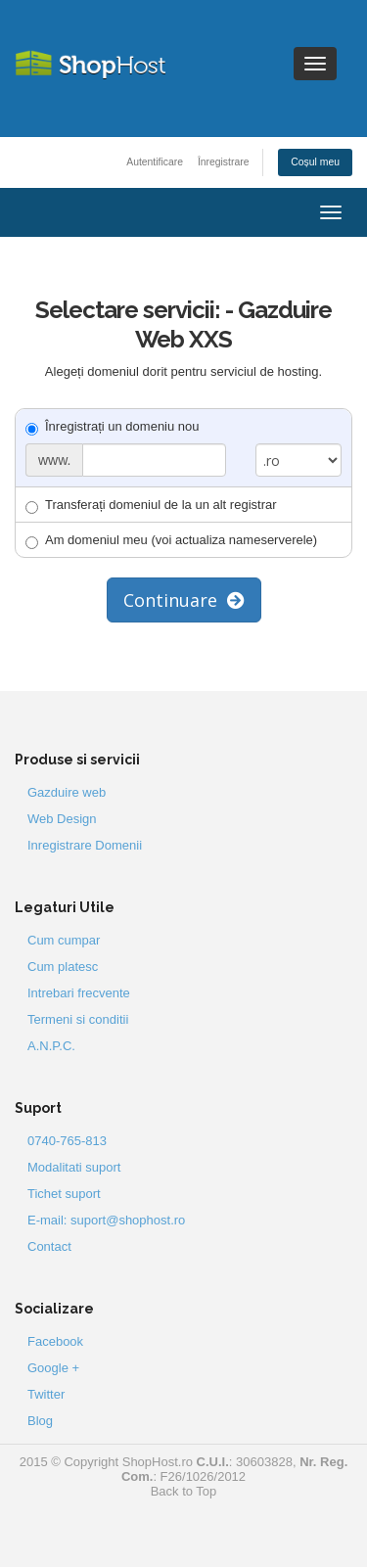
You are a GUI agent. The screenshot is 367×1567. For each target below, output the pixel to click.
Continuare (184, 600)
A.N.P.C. (51, 1045)
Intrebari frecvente (78, 993)
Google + (53, 1367)
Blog (40, 1420)
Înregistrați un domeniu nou (112, 427)
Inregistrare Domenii (84, 845)
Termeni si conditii (77, 1019)
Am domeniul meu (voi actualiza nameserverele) (171, 540)
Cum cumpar (63, 940)
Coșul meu (315, 162)
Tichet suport (64, 1193)
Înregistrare (224, 162)
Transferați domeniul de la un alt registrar (151, 505)
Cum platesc (62, 966)
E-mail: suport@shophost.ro (106, 1220)
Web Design (62, 818)
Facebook (55, 1341)
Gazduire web (66, 792)
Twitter (46, 1394)
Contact (49, 1246)
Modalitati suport (73, 1167)
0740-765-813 (67, 1140)
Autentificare (154, 162)
